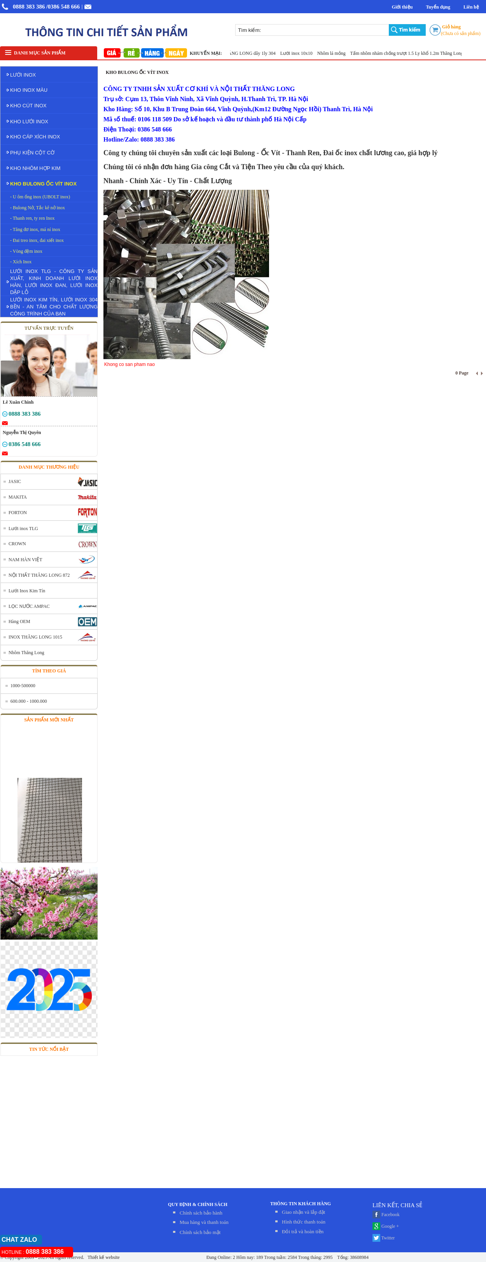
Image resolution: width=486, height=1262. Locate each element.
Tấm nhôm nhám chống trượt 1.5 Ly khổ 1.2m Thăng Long (409, 53)
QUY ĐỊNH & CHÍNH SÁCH (197, 1204)
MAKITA (18, 497)
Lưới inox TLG (23, 528)
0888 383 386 (29, 7)
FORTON (18, 512)
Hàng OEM (19, 621)
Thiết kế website (102, 1257)
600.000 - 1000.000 (28, 701)
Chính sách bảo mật (200, 1232)
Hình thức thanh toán (303, 1222)
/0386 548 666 (63, 7)
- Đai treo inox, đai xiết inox (37, 240)
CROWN (17, 543)
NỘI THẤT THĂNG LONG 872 (39, 575)
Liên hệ (471, 7)
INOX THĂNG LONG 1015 (35, 637)
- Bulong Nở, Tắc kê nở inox (37, 207)
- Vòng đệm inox (26, 251)
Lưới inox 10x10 (299, 53)
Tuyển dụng (438, 7)
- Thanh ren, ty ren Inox (32, 218)
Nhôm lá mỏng (334, 53)
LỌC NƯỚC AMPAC (29, 606)
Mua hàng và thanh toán (204, 1222)
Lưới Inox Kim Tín (27, 590)
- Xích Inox (20, 261)
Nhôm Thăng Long (26, 652)
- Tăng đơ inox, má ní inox (35, 229)
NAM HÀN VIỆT (25, 559)
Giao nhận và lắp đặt (303, 1212)
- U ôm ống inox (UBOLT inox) (40, 197)
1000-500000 (22, 685)
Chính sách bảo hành (201, 1213)
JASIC (15, 481)
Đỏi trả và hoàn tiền (302, 1231)
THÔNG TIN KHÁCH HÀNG (300, 1203)
